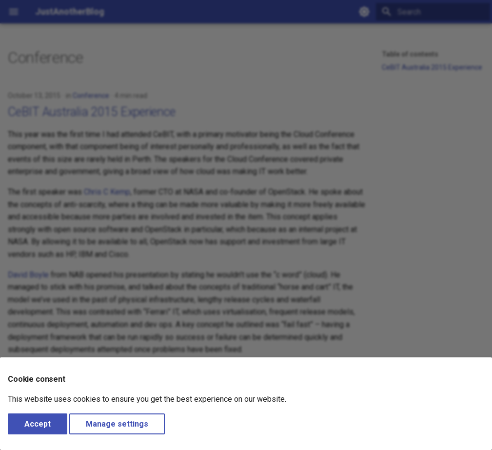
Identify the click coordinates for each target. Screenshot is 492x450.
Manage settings (117, 424)
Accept (37, 424)
